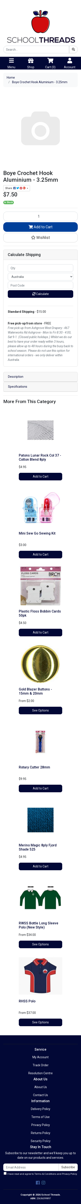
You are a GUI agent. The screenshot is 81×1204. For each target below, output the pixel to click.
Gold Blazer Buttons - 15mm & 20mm (35, 691)
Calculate (40, 294)
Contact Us (40, 1095)
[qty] (40, 268)
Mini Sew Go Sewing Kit (37, 533)
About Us (40, 1087)
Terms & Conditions (45, 1174)
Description (15, 376)
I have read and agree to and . (40, 1173)
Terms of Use (40, 1117)
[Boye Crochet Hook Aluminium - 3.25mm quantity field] (40, 216)
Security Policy (41, 1141)
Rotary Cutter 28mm (34, 767)
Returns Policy (40, 1133)
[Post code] (40, 285)
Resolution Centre (40, 1073)
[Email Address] (31, 1167)
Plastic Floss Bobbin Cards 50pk (40, 613)
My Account (40, 1057)
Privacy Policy (40, 1125)
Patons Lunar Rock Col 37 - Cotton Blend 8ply (40, 457)
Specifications (17, 386)
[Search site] (73, 49)
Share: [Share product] (15, 188)
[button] (40, 237)
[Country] (40, 276)
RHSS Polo (27, 1001)
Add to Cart (40, 227)
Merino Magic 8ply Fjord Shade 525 (38, 847)
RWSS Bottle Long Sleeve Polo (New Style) (38, 925)
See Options (40, 710)
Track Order (41, 1065)
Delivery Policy (40, 1109)
